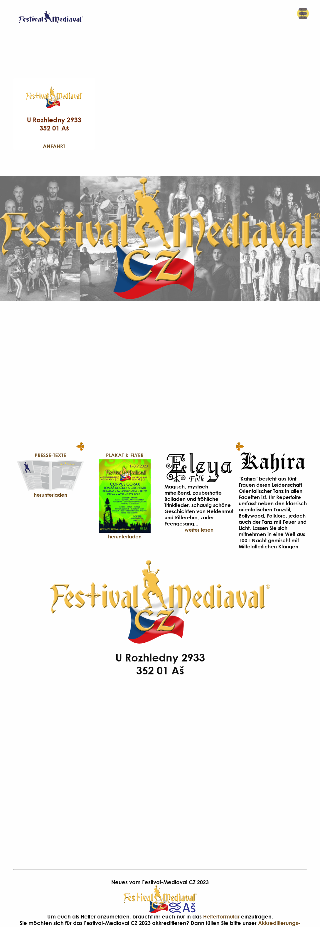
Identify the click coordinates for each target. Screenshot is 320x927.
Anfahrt (54, 146)
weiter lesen (199, 530)
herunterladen (50, 495)
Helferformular (221, 916)
